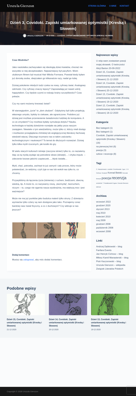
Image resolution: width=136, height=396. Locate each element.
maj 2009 (100, 220)
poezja (99, 150)
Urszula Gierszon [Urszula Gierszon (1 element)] (122, 183)
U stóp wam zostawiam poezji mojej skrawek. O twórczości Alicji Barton (111, 65)
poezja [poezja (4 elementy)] (106, 178)
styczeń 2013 (102, 209)
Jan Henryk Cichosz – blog (109, 254)
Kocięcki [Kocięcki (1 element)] (104, 173)
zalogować (28, 259)
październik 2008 (104, 227)
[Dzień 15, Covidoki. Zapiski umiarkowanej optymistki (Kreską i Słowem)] (26, 304)
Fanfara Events (103, 250)
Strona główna (97, 6)
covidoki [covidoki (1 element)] (110, 169)
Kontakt (124, 6)
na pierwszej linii (104, 146)
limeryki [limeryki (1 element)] (98, 178)
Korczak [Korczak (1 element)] (125, 173)
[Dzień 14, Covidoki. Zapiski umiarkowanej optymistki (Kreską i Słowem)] (68, 304)
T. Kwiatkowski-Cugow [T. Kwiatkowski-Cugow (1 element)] (110, 183)
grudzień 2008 (103, 224)
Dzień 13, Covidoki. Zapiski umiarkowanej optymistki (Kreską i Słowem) (112, 98)
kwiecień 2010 (103, 216)
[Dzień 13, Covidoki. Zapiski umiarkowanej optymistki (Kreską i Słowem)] (110, 304)
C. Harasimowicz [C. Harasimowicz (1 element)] (101, 169)
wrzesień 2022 (103, 202)
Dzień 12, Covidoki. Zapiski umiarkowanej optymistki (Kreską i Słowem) (112, 109)
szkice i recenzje (104, 154)
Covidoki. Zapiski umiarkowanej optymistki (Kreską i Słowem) (85, 36)
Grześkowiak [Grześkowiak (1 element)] (117, 169)
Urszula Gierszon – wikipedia (110, 265)
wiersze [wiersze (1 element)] (98, 187)
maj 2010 (100, 213)
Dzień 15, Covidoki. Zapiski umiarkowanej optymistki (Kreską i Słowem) (112, 76)
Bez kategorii (102, 128)
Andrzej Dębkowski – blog (109, 246)
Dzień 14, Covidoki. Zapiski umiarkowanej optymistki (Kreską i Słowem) (112, 87)
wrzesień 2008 (103, 231)
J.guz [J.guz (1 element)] (123, 169)
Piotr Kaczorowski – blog (108, 261)
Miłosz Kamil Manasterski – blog (112, 257)
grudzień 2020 (103, 205)
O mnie (112, 6)
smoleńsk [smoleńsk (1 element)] (99, 183)
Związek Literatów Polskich (109, 269)
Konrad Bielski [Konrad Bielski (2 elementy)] (115, 173)
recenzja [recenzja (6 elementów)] (119, 178)
